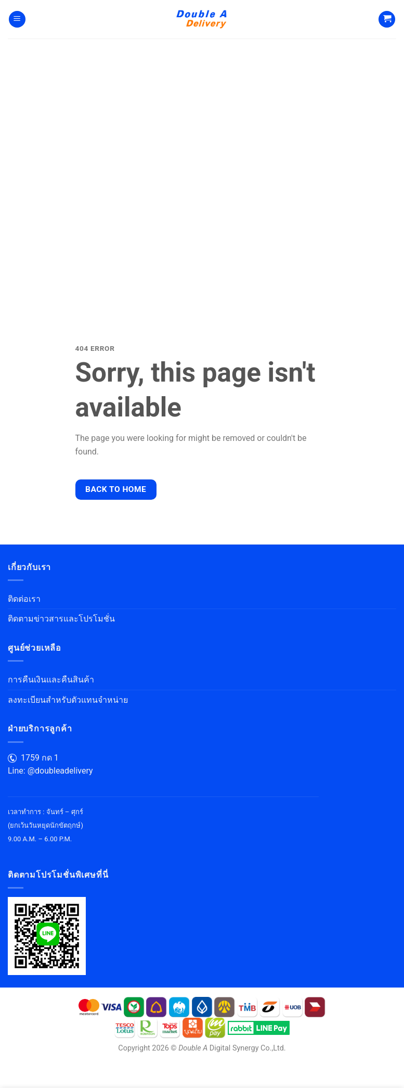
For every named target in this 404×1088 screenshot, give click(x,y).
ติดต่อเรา (24, 599)
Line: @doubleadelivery (50, 771)
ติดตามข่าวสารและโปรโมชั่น (61, 619)
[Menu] (17, 19)
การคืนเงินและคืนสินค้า (51, 680)
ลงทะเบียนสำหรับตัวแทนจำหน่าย (68, 700)
